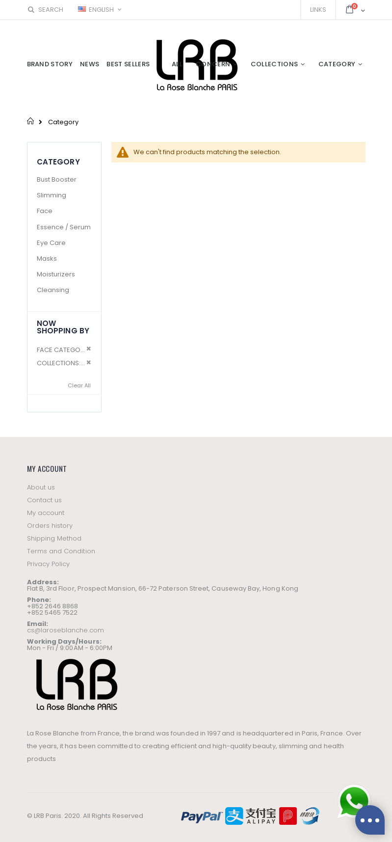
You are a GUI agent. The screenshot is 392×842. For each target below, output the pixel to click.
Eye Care (51, 242)
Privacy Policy (48, 564)
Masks (47, 258)
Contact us (44, 500)
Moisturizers (56, 274)
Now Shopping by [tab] (63, 327)
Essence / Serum (64, 227)
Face (44, 211)
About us (41, 487)
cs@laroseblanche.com (65, 630)
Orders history (50, 525)
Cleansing (53, 290)
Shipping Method (54, 538)
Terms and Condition (61, 551)
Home (30, 120)
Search (45, 9)
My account (46, 512)
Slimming (51, 195)
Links (318, 9)
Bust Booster (57, 179)
